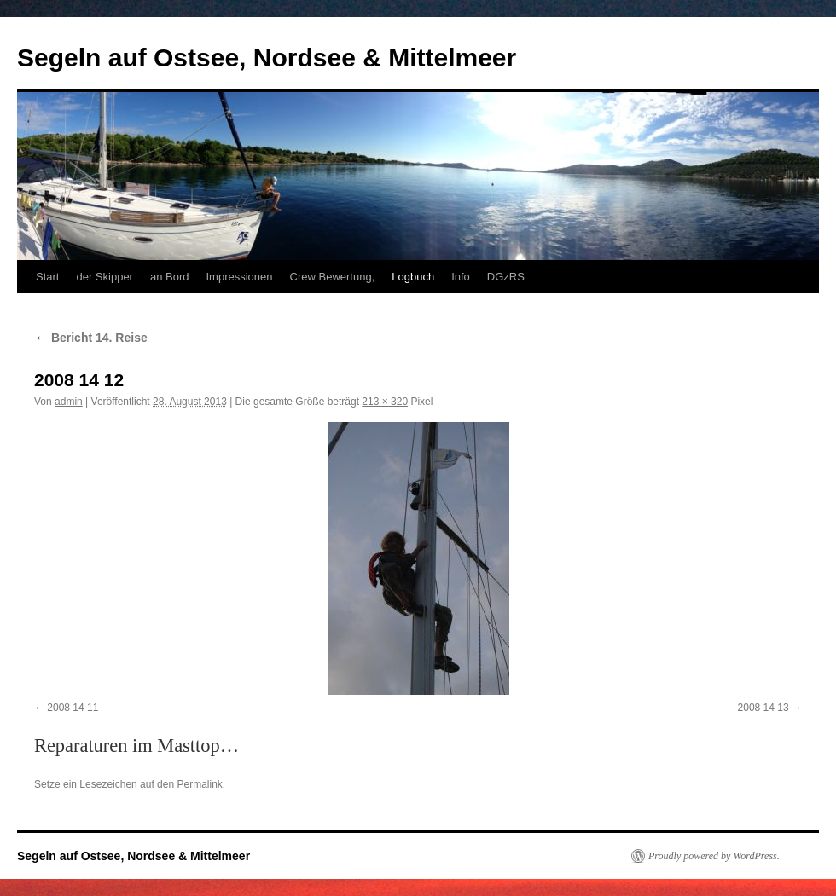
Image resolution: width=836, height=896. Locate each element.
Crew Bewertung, (332, 276)
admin (69, 402)
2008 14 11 (72, 708)
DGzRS (506, 276)
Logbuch (413, 276)
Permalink (199, 784)
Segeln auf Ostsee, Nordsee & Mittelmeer (266, 57)
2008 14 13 (763, 708)
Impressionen (239, 276)
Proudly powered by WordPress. (714, 856)
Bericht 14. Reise (91, 337)
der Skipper (104, 276)
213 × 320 (385, 402)
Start (47, 276)
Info (460, 276)
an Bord (169, 276)
